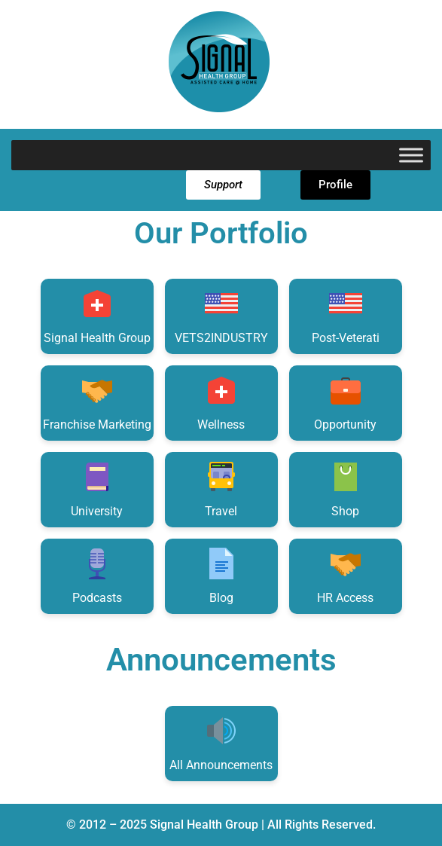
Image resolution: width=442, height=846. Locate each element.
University (97, 488)
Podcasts (97, 575)
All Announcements (221, 742)
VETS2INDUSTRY (221, 315)
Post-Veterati (346, 315)
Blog (221, 575)
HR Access (345, 575)
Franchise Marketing (97, 402)
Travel (221, 488)
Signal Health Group (97, 315)
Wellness (221, 402)
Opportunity (345, 402)
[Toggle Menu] (411, 155)
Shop (346, 488)
